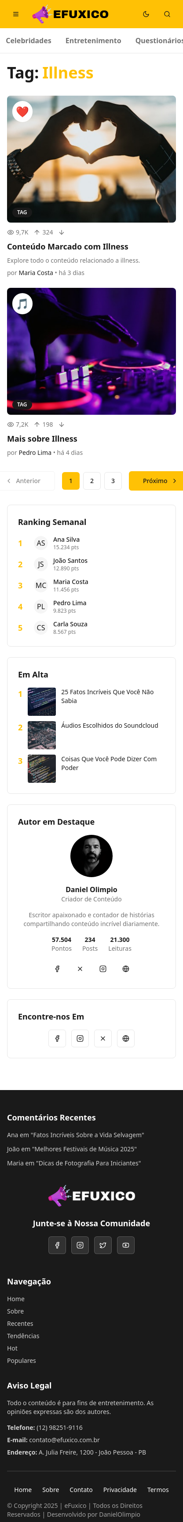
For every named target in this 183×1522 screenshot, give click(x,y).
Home (16, 1299)
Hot (12, 1348)
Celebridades (28, 40)
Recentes (20, 1323)
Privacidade (120, 1489)
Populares (21, 1360)
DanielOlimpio (119, 1514)
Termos (158, 1489)
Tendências (23, 1336)
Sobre (15, 1311)
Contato (81, 1489)
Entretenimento (93, 40)
